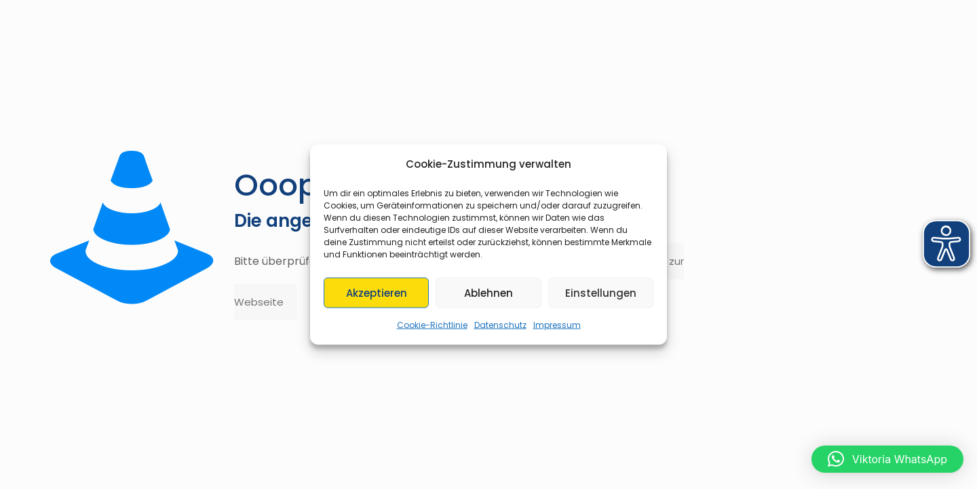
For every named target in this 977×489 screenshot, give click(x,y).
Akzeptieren (376, 292)
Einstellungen (600, 292)
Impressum (557, 325)
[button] (887, 459)
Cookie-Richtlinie (432, 325)
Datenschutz (500, 325)
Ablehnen (488, 292)
